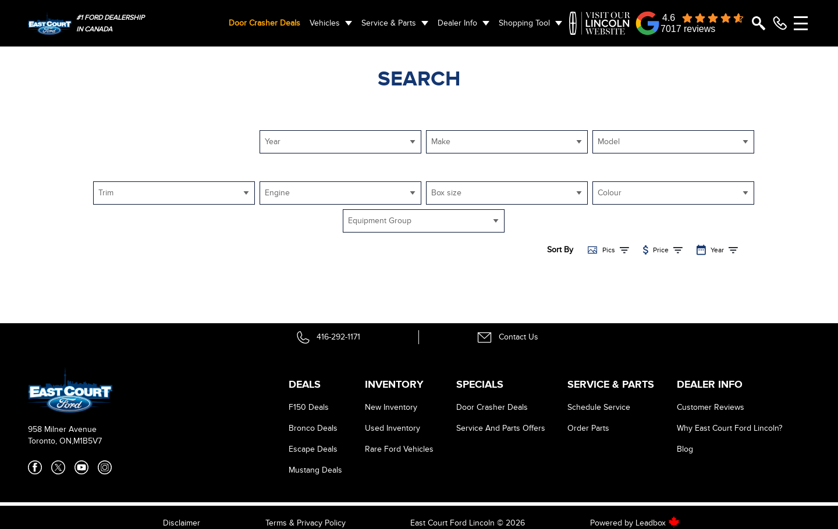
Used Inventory (392, 428)
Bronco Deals (313, 428)
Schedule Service (598, 407)
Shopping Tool (524, 23)
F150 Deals (309, 407)
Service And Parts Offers (500, 428)
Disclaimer (181, 523)
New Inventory (391, 407)
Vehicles (325, 23)
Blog (685, 449)
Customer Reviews (710, 407)
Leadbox (657, 523)
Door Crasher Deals (264, 23)
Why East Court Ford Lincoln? (729, 428)
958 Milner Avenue (62, 429)
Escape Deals (313, 449)
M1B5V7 (87, 441)
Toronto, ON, (50, 441)
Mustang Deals (315, 470)
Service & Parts (388, 23)
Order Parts (588, 428)
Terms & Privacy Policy (305, 523)
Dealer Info (457, 23)
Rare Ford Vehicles (399, 449)
